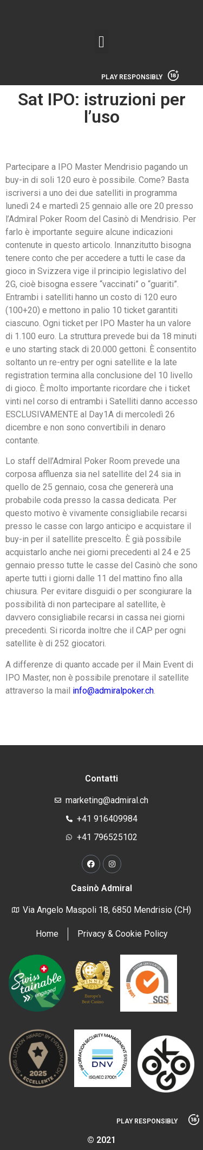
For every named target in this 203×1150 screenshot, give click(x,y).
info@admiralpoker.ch (113, 690)
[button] (102, 41)
